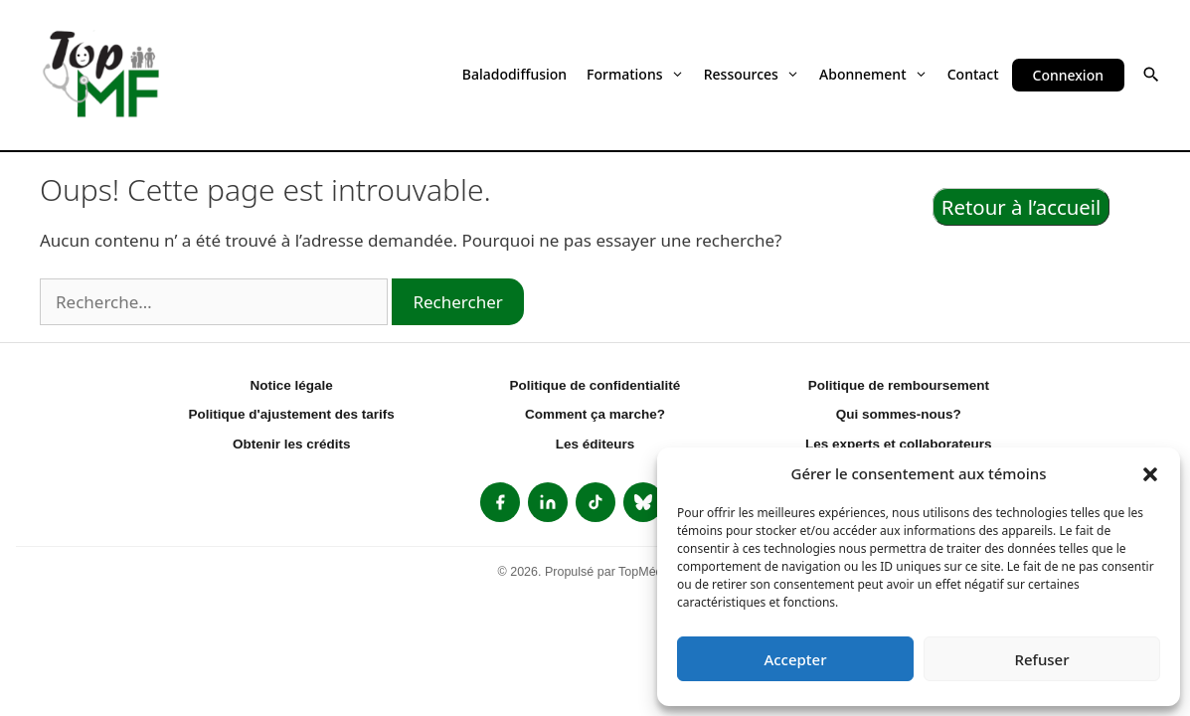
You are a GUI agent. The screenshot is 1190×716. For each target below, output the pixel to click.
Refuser (1041, 659)
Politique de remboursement (898, 385)
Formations (635, 74)
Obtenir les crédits (292, 444)
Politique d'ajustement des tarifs (292, 414)
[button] (1150, 473)
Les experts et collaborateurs (898, 444)
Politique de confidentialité (595, 385)
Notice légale (292, 385)
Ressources (751, 74)
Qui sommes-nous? (898, 414)
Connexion (1068, 75)
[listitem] (500, 502)
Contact (973, 74)
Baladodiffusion (514, 74)
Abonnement (873, 74)
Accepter (795, 659)
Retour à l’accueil (1021, 207)
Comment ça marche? (595, 414)
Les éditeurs (595, 444)
